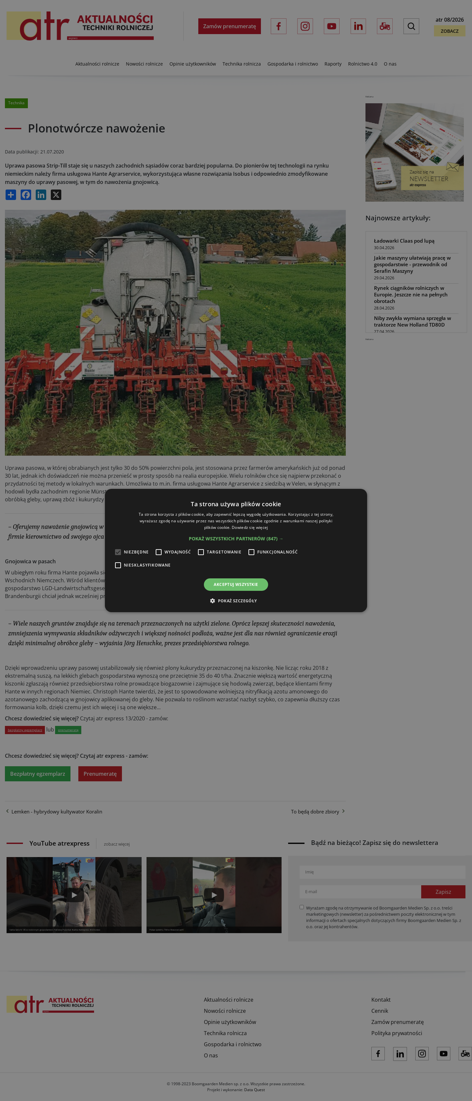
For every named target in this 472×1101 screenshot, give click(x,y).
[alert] (236, 550)
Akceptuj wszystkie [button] (236, 584)
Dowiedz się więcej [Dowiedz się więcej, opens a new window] (250, 527)
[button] (236, 539)
